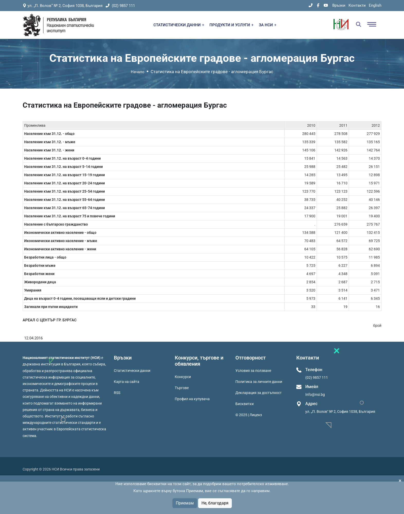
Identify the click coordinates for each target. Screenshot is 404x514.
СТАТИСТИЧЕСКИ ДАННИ (178, 25)
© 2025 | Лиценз (248, 415)
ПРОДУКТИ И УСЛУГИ (231, 25)
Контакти (357, 5)
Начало (137, 72)
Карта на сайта (126, 382)
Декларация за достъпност (258, 393)
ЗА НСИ (268, 25)
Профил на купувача (192, 399)
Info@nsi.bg (315, 394)
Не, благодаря (214, 503)
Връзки (338, 5)
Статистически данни (132, 371)
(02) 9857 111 (120, 5)
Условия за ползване (253, 371)
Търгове (182, 388)
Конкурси (183, 377)
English (375, 5)
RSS (117, 393)
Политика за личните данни (258, 382)
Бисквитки (244, 404)
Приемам (185, 503)
